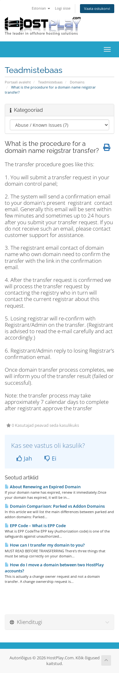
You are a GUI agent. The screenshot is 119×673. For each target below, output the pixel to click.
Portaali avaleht (18, 82)
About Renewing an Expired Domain (43, 487)
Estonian (41, 8)
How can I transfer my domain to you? (45, 545)
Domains (77, 82)
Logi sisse (62, 8)
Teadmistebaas (50, 82)
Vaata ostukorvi (97, 8)
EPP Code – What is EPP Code (35, 525)
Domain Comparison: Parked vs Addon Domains (55, 506)
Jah (24, 458)
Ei (50, 458)
